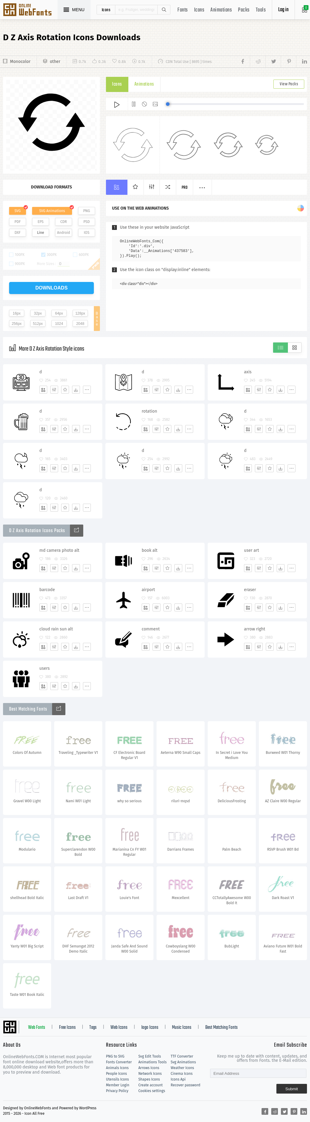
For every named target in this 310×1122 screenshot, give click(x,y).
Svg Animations (183, 1062)
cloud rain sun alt (56, 629)
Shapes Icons (149, 1079)
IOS (86, 233)
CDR (63, 222)
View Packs (289, 84)
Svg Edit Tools (149, 1056)
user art (251, 550)
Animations (221, 10)
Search (164, 9)
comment (151, 629)
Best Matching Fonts (221, 1028)
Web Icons (118, 1028)
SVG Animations (52, 211)
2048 (80, 324)
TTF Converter (182, 1056)
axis (248, 372)
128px (80, 313)
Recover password (185, 1085)
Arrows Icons (148, 1068)
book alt (149, 550)
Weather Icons (182, 1068)
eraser (250, 589)
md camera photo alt (59, 550)
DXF (18, 233)
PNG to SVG (115, 1056)
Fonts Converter (119, 1062)
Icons (199, 10)
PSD (86, 222)
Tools (261, 10)
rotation (149, 411)
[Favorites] (65, 390)
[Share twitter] (273, 62)
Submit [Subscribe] (291, 1089)
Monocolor (20, 61)
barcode (47, 589)
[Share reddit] (257, 62)
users (44, 668)
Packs (244, 10)
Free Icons (67, 1028)
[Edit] (54, 390)
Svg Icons (30, 10)
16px (17, 313)
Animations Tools (152, 1062)
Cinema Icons (182, 1073)
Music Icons (181, 1028)
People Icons (116, 1073)
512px (38, 324)
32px (38, 313)
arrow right (254, 629)
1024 (59, 324)
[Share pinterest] (288, 62)
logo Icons (149, 1028)
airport (148, 589)
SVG (18, 211)
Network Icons (150, 1073)
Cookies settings (151, 1091)
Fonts (182, 10)
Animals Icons (117, 1068)
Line (40, 233)
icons (106, 10)
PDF (18, 222)
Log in (283, 9)
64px (59, 313)
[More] (87, 390)
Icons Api (178, 1079)
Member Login (117, 1085)
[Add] (43, 390)
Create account (150, 1085)
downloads (51, 287)
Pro (185, 187)
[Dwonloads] (76, 390)
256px (17, 324)
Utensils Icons (117, 1079)
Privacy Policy (117, 1091)
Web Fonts (36, 1028)
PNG (86, 211)
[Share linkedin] (301, 62)
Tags (93, 1028)
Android (63, 233)
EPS (41, 222)
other (55, 61)
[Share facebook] (244, 62)
